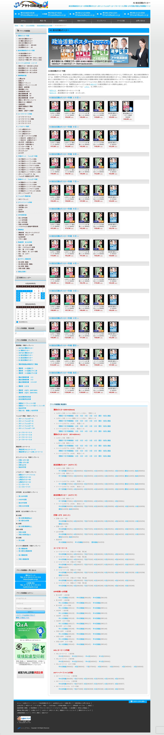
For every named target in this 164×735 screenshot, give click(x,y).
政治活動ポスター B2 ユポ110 (27, 72)
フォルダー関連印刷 (24, 196)
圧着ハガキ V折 (24, 460)
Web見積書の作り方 (45, 703)
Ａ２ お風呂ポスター (24, 134)
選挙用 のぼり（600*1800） (28, 390)
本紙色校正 (21, 104)
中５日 (74, 656)
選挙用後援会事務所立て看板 (28, 364)
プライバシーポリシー (45, 708)
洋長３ (20, 256)
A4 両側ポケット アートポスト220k (29, 186)
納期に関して (69, 703)
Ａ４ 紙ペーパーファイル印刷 (27, 136)
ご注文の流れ (52, 705)
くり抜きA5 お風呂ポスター (27, 138)
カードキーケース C (24, 123)
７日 (85, 506)
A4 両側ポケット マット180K (27, 182)
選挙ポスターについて (85, 710)
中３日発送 (62, 542)
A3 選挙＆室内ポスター (25, 41)
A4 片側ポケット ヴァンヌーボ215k (29, 168)
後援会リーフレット (24, 83)
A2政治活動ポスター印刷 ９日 (63, 127)
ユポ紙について (35, 710)
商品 (22, 25)
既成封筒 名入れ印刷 (24, 242)
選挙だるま (21, 108)
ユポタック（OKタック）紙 (50, 710)
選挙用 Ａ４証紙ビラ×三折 (28, 373)
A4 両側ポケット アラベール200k (28, 189)
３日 (90, 416)
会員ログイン (27, 703)
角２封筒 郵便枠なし (25, 526)
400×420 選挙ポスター (25, 39)
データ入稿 (121, 21)
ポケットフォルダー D (25, 193)
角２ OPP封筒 (22, 222)
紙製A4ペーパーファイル (27, 475)
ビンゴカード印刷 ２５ (25, 149)
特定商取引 (34, 708)
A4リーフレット (23, 199)
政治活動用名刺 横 (25, 399)
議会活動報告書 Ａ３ (26, 379)
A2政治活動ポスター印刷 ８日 (63, 154)
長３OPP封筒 (23, 496)
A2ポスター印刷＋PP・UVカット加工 (29, 58)
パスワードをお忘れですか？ (25, 615)
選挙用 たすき (24, 386)
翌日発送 (94, 542)
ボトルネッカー (22, 151)
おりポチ (20, 153)
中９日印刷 (62, 506)
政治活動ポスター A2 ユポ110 (27, 68)
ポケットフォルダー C (26, 423)
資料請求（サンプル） (79, 705)
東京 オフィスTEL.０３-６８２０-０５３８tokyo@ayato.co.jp (30, 577)
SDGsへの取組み (82, 708)
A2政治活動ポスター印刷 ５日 (63, 236)
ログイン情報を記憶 (23, 608)
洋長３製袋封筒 (24, 559)
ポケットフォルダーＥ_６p (26, 174)
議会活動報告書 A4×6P (25, 98)
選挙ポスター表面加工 (25, 102)
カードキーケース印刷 (24, 114)
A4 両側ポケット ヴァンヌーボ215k (29, 191)
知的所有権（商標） (22, 708)
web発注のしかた (58, 703)
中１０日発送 (63, 598)
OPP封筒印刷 (22, 215)
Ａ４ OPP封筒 (22, 220)
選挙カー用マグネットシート (27, 100)
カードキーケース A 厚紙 (25, 119)
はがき (20, 209)
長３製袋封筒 (23, 548)
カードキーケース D (25, 439)
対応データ (29, 705)
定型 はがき (22, 465)
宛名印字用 (22, 408)
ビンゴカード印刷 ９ (25, 146)
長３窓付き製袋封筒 (25, 551)
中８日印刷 (62, 679)
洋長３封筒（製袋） (24, 268)
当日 (136, 471)
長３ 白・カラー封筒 (25, 245)
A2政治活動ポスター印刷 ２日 (63, 318)
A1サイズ (93, 84)
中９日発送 (80, 598)
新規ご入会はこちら (22, 617)
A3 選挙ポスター (24, 350)
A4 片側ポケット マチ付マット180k (29, 170)
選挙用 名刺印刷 (23, 87)
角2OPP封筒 (23, 503)
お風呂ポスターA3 (25, 477)
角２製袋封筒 (23, 555)
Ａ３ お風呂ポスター (24, 129)
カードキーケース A (24, 117)
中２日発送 (78, 542)
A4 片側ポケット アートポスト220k (29, 163)
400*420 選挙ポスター (26, 348)
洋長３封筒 (22, 532)
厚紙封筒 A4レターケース (27, 449)
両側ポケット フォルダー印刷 (27, 179)
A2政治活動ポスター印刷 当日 (63, 373)
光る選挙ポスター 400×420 (27, 45)
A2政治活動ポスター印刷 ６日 (63, 209)
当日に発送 (107, 416)
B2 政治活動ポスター (26, 360)
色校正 (90, 705)
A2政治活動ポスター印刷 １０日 (64, 98)
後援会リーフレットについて (68, 710)
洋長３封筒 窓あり (25, 534)
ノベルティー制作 (23, 126)
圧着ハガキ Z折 (24, 462)
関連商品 (20, 229)
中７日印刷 (62, 471)
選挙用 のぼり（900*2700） (28, 393)
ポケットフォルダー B (26, 421)
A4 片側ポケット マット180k (27, 159)
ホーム (23, 21)
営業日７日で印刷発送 (66, 416)
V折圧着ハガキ (22, 205)
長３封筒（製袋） (23, 262)
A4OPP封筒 (23, 499)
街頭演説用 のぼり (23, 91)
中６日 (61, 656)
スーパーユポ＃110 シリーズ (27, 63)
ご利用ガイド (62, 21)
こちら (87, 87)
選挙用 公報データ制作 (25, 111)
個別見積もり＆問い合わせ (82, 703)
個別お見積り (22, 271)
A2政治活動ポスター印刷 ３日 (63, 291)
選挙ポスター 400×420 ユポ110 (27, 66)
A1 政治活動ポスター (24, 55)
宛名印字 (20, 212)
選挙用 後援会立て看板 (25, 106)
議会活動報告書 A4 (24, 93)
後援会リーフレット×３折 (27, 403)
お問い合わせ (140, 21)
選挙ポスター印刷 (23, 36)
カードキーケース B (24, 121)
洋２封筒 (21, 540)
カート (35, 703)
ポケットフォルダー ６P (27, 428)
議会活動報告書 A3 (24, 96)
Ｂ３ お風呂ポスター (24, 131)
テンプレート (101, 21)
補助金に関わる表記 (22, 710)
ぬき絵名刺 (21, 237)
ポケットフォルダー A (26, 419)
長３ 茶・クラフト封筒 (25, 249)
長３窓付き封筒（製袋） (25, 264)
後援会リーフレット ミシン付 (27, 85)
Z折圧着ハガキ (22, 207)
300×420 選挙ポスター (25, 43)
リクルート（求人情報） (61, 708)
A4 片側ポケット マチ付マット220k (29, 172)
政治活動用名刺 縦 (25, 397)
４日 (86, 416)
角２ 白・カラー (23, 254)
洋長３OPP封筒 (23, 224)
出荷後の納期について (64, 705)
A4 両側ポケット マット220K (27, 184)
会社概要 (73, 708)
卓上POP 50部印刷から (25, 144)
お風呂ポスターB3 (25, 479)
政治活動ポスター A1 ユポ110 (27, 70)
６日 (76, 416)
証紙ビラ (20, 81)
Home (16, 25)
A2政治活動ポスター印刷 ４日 (63, 263)
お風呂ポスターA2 (25, 482)
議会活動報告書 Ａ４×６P (28, 382)
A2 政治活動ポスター (24, 53)
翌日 (100, 416)
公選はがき (21, 78)
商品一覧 (43, 21)
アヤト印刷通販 (30, 25)
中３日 (101, 656)
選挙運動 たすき (23, 89)
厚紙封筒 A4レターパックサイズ (28, 232)
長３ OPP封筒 (22, 218)
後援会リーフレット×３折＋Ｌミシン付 (32, 406)
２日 (95, 416)
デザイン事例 (36, 712)
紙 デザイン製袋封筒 (24, 259)
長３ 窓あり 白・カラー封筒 (27, 251)
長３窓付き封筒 (24, 520)
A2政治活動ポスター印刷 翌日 (63, 345)
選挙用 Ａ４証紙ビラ (26, 368)
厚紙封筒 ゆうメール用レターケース (31, 452)
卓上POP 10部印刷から (25, 142)
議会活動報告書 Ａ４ (26, 377)
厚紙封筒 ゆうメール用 (25, 235)
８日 (74, 506)
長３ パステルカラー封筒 (26, 247)
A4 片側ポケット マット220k (27, 161)
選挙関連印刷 (22, 75)
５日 (81, 416)
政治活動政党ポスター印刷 (44, 25)
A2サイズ (53, 90)
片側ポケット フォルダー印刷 (27, 156)
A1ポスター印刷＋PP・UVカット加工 (29, 60)
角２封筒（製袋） (23, 266)
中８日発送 (96, 598)
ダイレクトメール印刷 (24, 202)
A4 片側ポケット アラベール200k (28, 165)
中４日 (88, 656)
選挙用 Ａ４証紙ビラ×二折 (28, 371)
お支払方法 (20, 705)
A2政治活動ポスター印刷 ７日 (63, 181)
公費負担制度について (23, 712)
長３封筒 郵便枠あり (25, 518)
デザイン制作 (22, 239)
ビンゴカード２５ (24, 487)
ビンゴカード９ (24, 484)
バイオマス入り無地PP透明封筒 (27, 226)
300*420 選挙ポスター (26, 353)
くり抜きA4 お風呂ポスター (27, 140)
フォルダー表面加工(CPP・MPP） (28, 176)
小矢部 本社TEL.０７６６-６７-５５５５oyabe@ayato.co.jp (30, 585)
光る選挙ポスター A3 (25, 47)
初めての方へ (81, 21)
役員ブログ (45, 712)
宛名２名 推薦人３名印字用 (28, 410)
